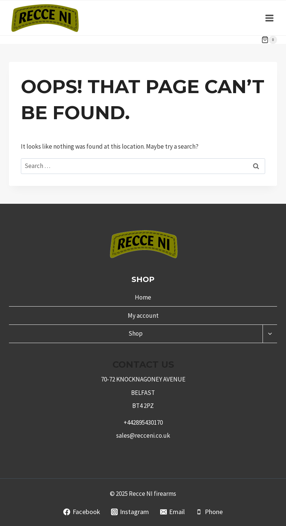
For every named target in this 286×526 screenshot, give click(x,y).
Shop (135, 333)
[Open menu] (269, 18)
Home (143, 297)
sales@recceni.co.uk (143, 435)
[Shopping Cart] (269, 40)
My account (143, 315)
